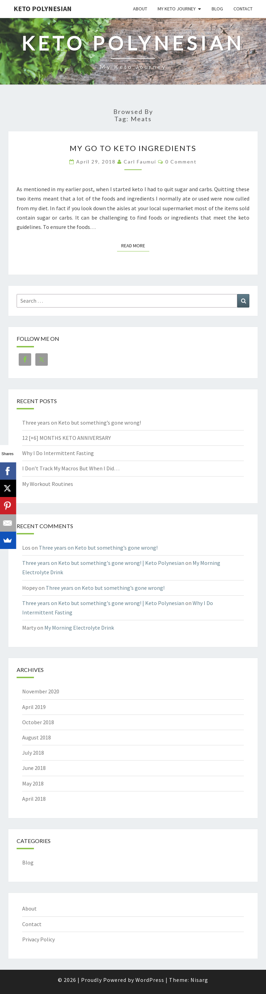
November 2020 (40, 691)
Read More (135, 245)
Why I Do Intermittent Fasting (58, 453)
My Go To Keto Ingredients (133, 148)
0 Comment (181, 162)
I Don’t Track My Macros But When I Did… (70, 468)
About (140, 9)
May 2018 (33, 783)
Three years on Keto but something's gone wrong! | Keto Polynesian (103, 562)
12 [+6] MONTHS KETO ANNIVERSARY (66, 437)
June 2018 (34, 767)
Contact (242, 9)
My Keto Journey (177, 9)
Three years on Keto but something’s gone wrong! (81, 422)
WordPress (149, 979)
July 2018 (33, 752)
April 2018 (34, 798)
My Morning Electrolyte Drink (79, 627)
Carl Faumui (140, 162)
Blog (217, 9)
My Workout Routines (47, 483)
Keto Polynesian (43, 8)
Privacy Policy (38, 939)
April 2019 (34, 706)
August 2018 (36, 737)
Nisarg (199, 979)
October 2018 (38, 722)
